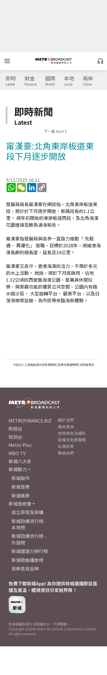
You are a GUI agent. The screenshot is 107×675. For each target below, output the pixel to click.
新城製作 (20, 478)
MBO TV (17, 453)
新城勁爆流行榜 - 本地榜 (28, 524)
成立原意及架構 (27, 512)
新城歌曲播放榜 (27, 559)
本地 (69, 81)
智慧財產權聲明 (68, 364)
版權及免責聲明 (72, 440)
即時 (11, 81)
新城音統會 (20, 503)
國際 (50, 81)
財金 (31, 81)
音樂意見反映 (25, 568)
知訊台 (15, 436)
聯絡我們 (66, 453)
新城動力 (18, 469)
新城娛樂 (20, 495)
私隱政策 (66, 446)
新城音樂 (20, 486)
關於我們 (66, 420)
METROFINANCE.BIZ (30, 420)
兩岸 (88, 81)
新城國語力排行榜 (29, 551)
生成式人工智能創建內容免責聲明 (34, 364)
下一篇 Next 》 (56, 131)
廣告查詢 (66, 426)
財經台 (15, 428)
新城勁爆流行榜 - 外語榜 (28, 539)
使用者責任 (87, 364)
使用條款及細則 (72, 433)
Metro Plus (20, 444)
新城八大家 (20, 461)
